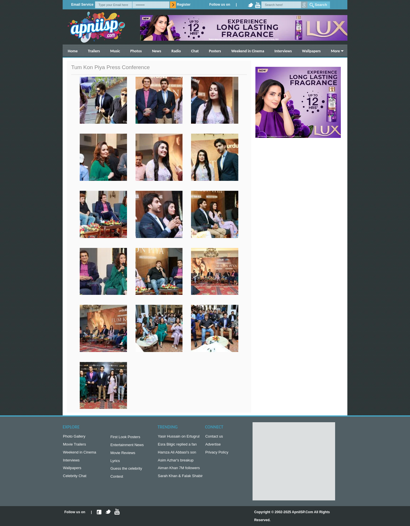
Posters (215, 51)
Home (73, 51)
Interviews (283, 51)
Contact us (214, 437)
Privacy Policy (216, 454)
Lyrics (115, 463)
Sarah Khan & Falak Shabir (180, 479)
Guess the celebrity (126, 471)
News (156, 51)
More (335, 51)
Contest (116, 480)
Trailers (94, 51)
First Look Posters (125, 437)
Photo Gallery (74, 437)
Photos (136, 51)
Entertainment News (127, 446)
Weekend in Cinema (247, 51)
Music (115, 51)
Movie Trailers (74, 445)
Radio (176, 51)
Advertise (213, 445)
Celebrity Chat (74, 479)
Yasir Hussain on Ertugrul (178, 437)
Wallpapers (311, 51)
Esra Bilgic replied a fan (177, 445)
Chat (195, 51)
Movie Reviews (122, 454)
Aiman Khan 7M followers (179, 471)
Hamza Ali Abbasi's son (177, 454)
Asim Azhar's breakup (175, 462)
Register (183, 5)
